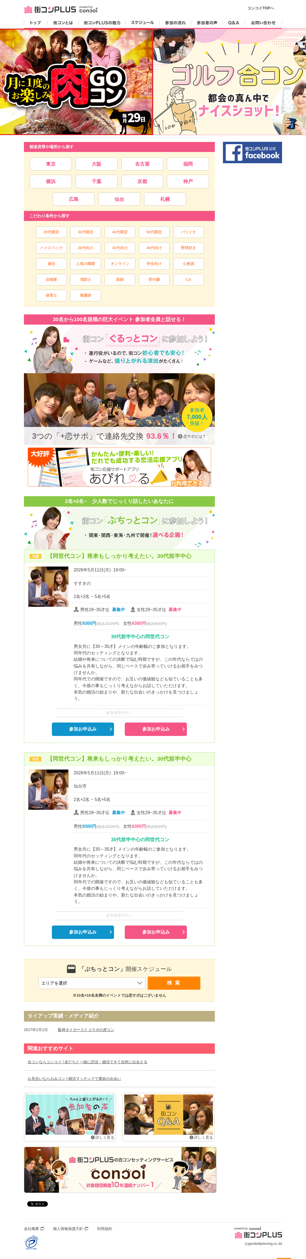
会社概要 (31, 1229)
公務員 (188, 264)
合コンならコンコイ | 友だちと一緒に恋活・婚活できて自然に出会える (87, 1062)
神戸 (188, 181)
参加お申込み (83, 729)
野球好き (188, 248)
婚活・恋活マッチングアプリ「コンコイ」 (120, 1170)
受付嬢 (154, 279)
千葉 (96, 181)
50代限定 (154, 232)
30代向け (120, 248)
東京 (51, 164)
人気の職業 (85, 264)
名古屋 (142, 164)
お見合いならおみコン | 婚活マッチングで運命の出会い (74, 1078)
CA (188, 279)
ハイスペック (51, 248)
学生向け (154, 264)
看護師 (85, 295)
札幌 (165, 199)
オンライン (120, 264)
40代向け (154, 248)
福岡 (188, 164)
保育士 (51, 295)
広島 (74, 199)
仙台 (119, 199)
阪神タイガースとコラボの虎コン (86, 1030)
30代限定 (85, 232)
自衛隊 (51, 279)
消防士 (85, 279)
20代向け (85, 248)
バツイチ (188, 232)
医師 (120, 279)
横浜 (51, 181)
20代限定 (51, 232)
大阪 (96, 164)
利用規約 (104, 1229)
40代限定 (120, 232)
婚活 (51, 264)
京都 (142, 181)
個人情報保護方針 (68, 1229)
